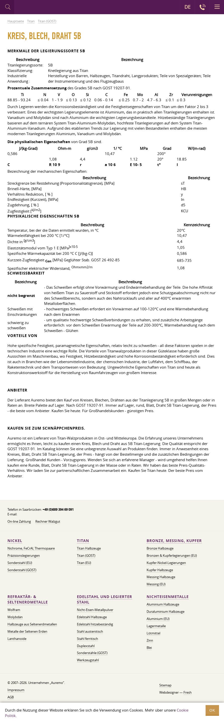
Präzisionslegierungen (23, 555)
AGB (10, 697)
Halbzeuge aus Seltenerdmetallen (32, 624)
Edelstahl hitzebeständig (95, 624)
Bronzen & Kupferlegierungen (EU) (172, 555)
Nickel (14, 540)
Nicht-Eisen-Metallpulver (95, 610)
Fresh (187, 692)
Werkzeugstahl (88, 660)
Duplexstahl (86, 646)
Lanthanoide (16, 638)
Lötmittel (153, 633)
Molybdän (15, 617)
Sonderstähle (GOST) (92, 653)
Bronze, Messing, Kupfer (174, 540)
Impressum (15, 690)
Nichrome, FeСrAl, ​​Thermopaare (31, 548)
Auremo (35, 7)
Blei (149, 647)
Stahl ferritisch (87, 638)
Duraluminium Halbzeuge (165, 611)
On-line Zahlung (19, 521)
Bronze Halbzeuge (160, 548)
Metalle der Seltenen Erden (27, 631)
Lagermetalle (156, 626)
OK (212, 710)
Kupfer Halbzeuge (160, 570)
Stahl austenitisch (90, 631)
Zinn (150, 640)
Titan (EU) (84, 562)
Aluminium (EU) (158, 618)
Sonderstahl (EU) (19, 562)
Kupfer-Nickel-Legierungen (166, 562)
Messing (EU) (156, 584)
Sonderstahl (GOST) (21, 570)
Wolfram (13, 610)
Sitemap (165, 685)
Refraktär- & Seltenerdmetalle (27, 599)
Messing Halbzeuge (161, 577)
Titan (83, 540)
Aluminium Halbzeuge (163, 604)
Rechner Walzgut (47, 521)
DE (187, 7)
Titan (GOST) (86, 555)
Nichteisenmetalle (168, 596)
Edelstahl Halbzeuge (92, 617)
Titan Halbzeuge (89, 548)
